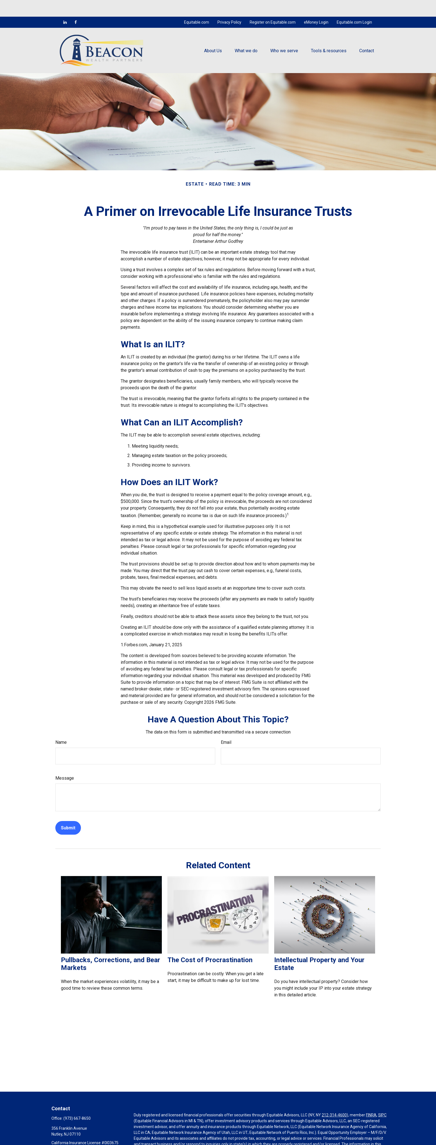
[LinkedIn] (65, 5)
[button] (213, 34)
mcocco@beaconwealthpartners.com (84, 1135)
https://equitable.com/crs (156, 1139)
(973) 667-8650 (77, 1101)
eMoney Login (316, 5)
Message (64, 761)
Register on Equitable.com (273, 5)
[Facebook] (75, 5)
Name (61, 725)
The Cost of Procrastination (209, 943)
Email (226, 725)
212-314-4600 (334, 1098)
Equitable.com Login (354, 5)
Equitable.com (196, 5)
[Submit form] (68, 811)
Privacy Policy (229, 5)
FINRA (371, 1098)
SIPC (382, 1098)
